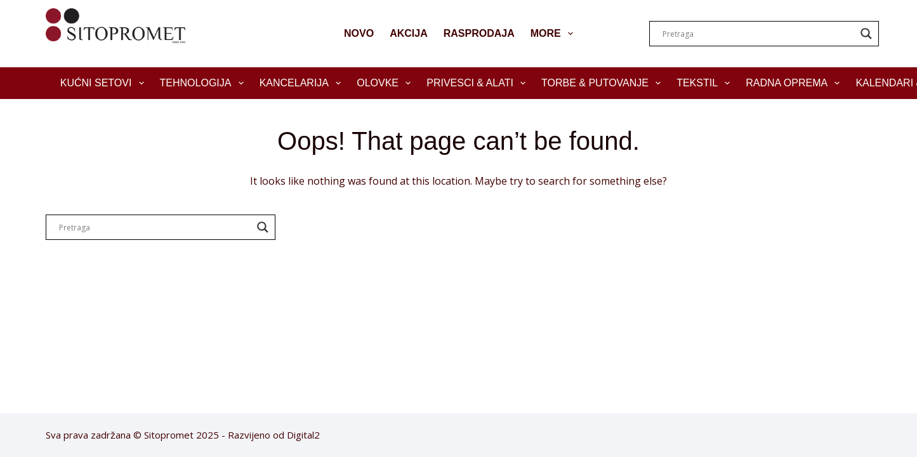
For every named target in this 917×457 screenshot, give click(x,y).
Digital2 (303, 434)
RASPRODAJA (479, 33)
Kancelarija (303, 83)
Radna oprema (795, 83)
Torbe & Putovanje (603, 83)
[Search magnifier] (866, 34)
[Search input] (758, 34)
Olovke (386, 83)
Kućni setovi (104, 83)
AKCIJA (409, 33)
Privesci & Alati (478, 83)
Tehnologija (204, 83)
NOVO (359, 33)
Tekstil (705, 83)
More (554, 33)
